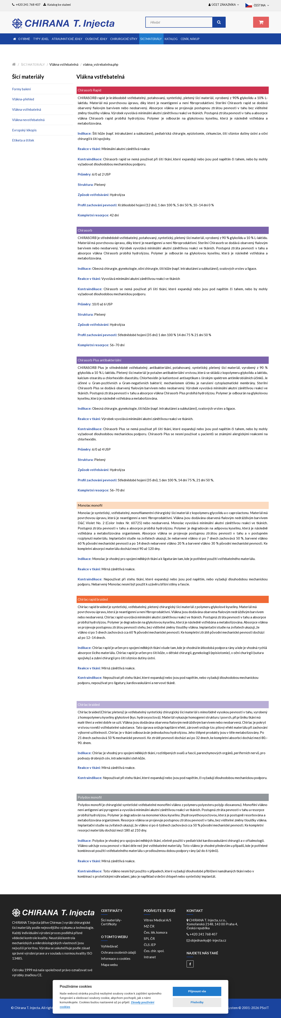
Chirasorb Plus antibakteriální (99, 360)
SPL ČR (150, 938)
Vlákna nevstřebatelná (28, 120)
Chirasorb (85, 230)
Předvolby (197, 1002)
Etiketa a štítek (23, 140)
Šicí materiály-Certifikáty (111, 922)
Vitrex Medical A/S (158, 920)
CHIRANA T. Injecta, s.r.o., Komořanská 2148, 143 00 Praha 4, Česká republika (212, 924)
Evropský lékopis (24, 130)
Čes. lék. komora (156, 932)
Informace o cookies (115, 958)
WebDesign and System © (236, 1008)
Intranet (150, 957)
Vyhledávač (109, 946)
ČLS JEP (150, 945)
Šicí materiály (33, 64)
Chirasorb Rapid (89, 90)
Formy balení (21, 89)
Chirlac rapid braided (93, 599)
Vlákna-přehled (23, 99)
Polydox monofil (90, 797)
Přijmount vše (197, 991)
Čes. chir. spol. (155, 951)
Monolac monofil (90, 505)
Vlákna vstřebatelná (26, 109)
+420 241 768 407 (203, 934)
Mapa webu (109, 965)
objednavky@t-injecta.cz (208, 940)
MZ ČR (150, 926)
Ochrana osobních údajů (118, 952)
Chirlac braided (89, 704)
